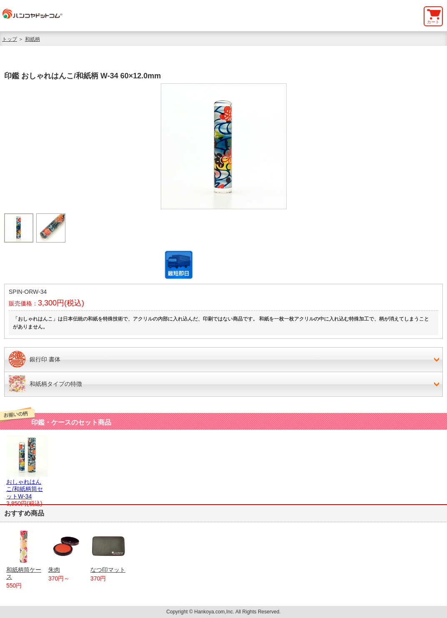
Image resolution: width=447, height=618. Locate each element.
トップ (9, 39)
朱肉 (66, 550)
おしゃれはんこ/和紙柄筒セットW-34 (27, 485)
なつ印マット (108, 550)
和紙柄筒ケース (24, 554)
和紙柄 (32, 39)
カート (433, 22)
